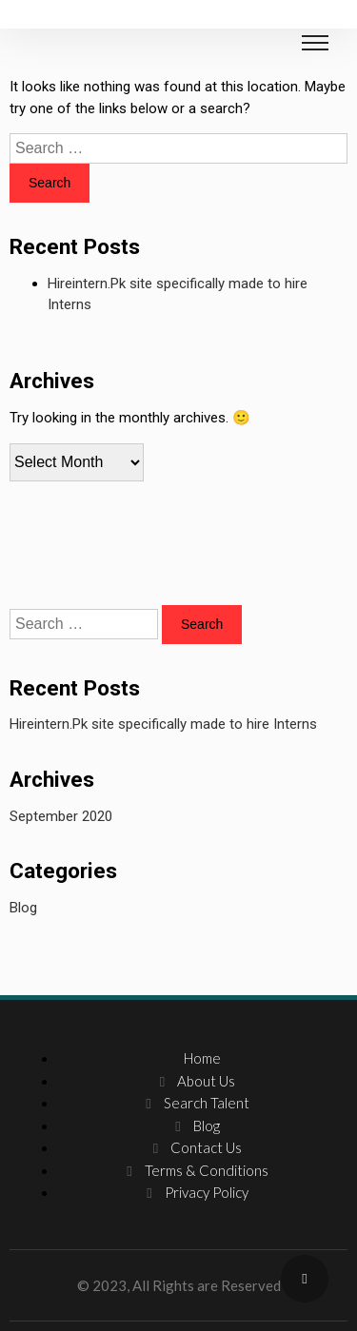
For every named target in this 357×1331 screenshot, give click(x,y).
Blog (23, 907)
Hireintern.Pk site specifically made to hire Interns (163, 724)
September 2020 (61, 816)
